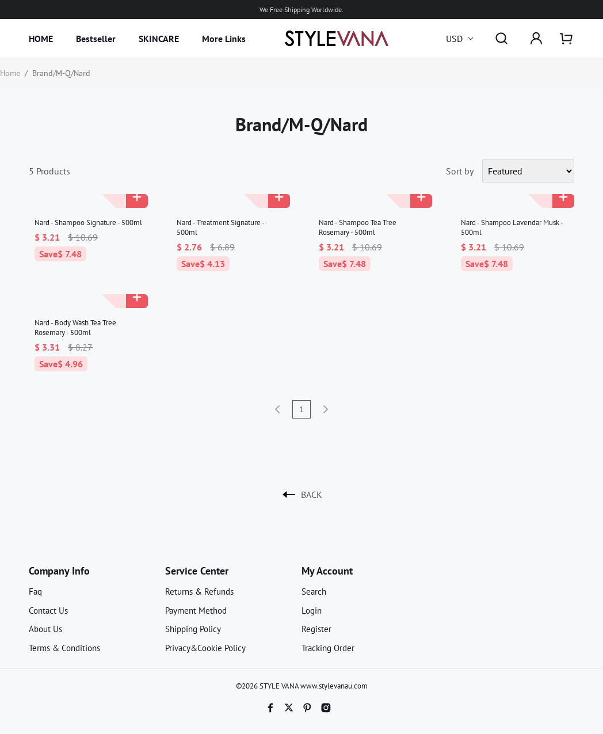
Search (314, 591)
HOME (41, 38)
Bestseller (96, 38)
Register (316, 628)
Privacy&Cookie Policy (205, 647)
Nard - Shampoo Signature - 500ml (88, 222)
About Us (45, 628)
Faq (35, 591)
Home (10, 73)
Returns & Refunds (199, 591)
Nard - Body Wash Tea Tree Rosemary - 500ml (75, 327)
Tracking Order (328, 647)
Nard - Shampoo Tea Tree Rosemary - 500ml (357, 227)
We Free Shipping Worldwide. (301, 9)
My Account (327, 570)
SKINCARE (159, 38)
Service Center (196, 570)
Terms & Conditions (64, 647)
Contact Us (48, 610)
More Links (224, 38)
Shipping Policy (193, 628)
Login (312, 610)
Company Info (59, 570)
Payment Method (196, 610)
